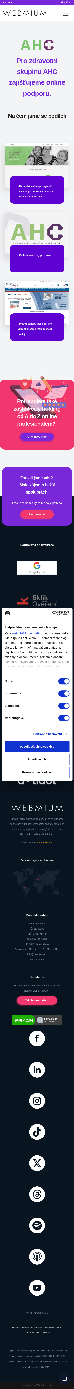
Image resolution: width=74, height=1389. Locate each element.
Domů (14, 1327)
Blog (40, 1327)
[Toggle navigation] (66, 13)
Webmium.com (44, 1385)
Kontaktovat (37, 514)
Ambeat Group (44, 842)
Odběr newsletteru (37, 1000)
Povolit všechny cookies (37, 746)
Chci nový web (37, 436)
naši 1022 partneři (25, 633)
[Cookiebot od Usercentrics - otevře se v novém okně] (52, 613)
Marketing (25, 1327)
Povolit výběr (37, 759)
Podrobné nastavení (47, 734)
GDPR (32, 1332)
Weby (19, 1327)
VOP (26, 1332)
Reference (34, 1327)
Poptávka (59, 1327)
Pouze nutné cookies (37, 772)
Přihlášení (66, 2)
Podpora (7, 2)
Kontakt (51, 1327)
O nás (46, 1327)
